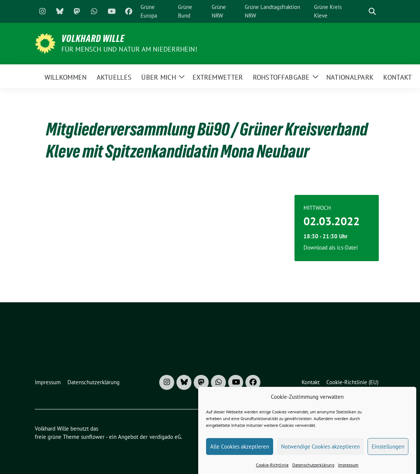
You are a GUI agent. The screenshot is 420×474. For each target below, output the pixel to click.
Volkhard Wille (93, 38)
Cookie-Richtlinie (272, 469)
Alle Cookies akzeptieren (239, 450)
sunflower (93, 436)
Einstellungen (388, 450)
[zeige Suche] (372, 11)
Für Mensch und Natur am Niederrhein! (129, 49)
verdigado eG (165, 436)
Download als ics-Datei (330, 247)
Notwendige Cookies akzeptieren (320, 450)
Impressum (348, 469)
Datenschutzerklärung (313, 469)
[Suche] (361, 11)
